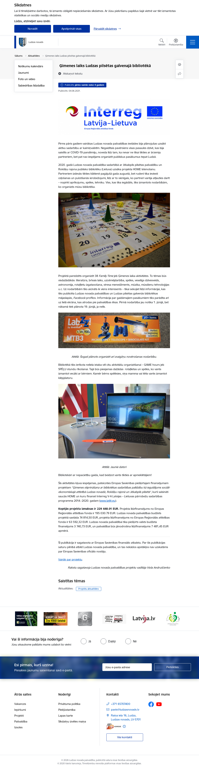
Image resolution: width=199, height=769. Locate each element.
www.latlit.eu (107, 500)
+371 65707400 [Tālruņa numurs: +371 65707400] (120, 704)
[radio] (86, 641)
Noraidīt (32, 28)
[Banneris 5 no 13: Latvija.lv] (144, 618)
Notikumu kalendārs (30, 66)
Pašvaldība (20, 721)
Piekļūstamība (66, 709)
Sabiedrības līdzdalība (31, 85)
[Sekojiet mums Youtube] (159, 704)
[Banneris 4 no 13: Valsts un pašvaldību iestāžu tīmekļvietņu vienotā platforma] (114, 618)
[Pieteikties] (172, 667)
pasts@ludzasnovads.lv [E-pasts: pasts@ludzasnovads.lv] (125, 709)
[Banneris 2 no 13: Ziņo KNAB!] (55, 618)
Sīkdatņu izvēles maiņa (72, 721)
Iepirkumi (20, 709)
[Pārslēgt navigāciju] (192, 42)
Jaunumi (23, 72)
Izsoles (18, 727)
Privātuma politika (69, 704)
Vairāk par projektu (70, 559)
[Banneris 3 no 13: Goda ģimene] (85, 618)
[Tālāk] (179, 619)
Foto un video (26, 79)
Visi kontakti (124, 737)
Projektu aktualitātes (88, 588)
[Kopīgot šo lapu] (179, 73)
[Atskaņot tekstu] (73, 73)
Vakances (20, 704)
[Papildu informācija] (124, 726)
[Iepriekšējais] (20, 619)
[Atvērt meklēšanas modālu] (162, 42)
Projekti (19, 715)
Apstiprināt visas (71, 28)
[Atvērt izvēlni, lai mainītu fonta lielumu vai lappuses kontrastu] (176, 42)
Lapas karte (65, 715)
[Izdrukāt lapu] (179, 64)
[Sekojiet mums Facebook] (151, 704)
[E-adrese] (113, 726)
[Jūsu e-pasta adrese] (127, 667)
